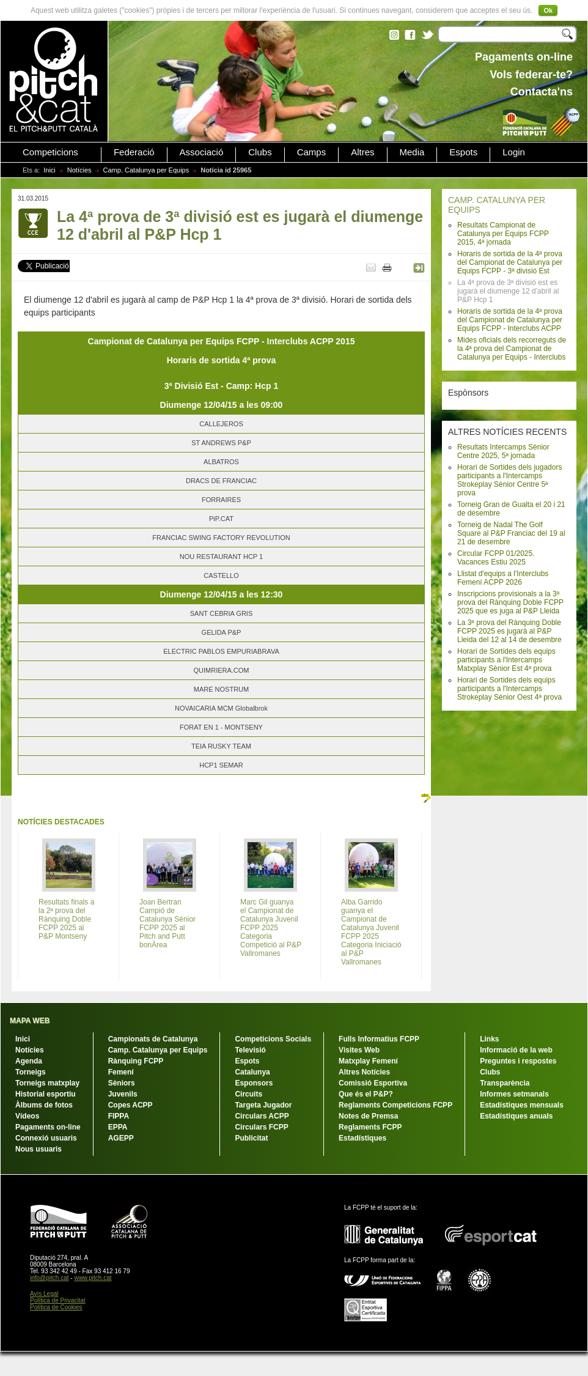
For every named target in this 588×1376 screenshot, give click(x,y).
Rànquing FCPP (136, 1061)
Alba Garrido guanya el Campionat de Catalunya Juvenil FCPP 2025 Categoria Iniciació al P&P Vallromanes (371, 932)
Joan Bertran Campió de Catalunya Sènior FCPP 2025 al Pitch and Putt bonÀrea (167, 923)
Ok (548, 10)
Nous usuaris (38, 1149)
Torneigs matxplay (47, 1083)
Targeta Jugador (263, 1105)
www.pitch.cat (92, 1277)
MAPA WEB (30, 1020)
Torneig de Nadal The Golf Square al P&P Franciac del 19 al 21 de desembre (511, 533)
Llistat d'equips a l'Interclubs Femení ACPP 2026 (502, 577)
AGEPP (121, 1138)
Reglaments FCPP (370, 1127)
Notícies (79, 170)
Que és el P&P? (366, 1094)
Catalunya (252, 1072)
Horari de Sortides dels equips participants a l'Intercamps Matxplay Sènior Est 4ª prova (506, 660)
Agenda (28, 1061)
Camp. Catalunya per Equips (146, 170)
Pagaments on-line (48, 1127)
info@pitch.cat (49, 1277)
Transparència (504, 1083)
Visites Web (359, 1050)
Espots (463, 152)
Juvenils (123, 1094)
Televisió (250, 1050)
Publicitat (251, 1138)
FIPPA (118, 1116)
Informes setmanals (514, 1094)
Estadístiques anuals (516, 1116)
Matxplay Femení (368, 1061)
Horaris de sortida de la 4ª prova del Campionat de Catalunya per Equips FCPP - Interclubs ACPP (509, 320)
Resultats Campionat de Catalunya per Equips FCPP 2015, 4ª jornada (503, 233)
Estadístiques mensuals (522, 1105)
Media (412, 152)
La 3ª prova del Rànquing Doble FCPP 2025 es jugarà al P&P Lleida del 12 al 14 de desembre (509, 631)
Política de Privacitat (58, 1300)
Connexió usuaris (46, 1138)
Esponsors (254, 1083)
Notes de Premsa (368, 1116)
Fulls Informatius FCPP (379, 1039)
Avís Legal (44, 1293)
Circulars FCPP (261, 1127)
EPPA (118, 1127)
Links (489, 1039)
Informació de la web (516, 1050)
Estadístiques (362, 1138)
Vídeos (27, 1116)
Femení (121, 1072)
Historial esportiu (45, 1094)
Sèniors (121, 1083)
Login (513, 152)
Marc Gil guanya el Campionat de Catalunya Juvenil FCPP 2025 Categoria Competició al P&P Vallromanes (270, 928)
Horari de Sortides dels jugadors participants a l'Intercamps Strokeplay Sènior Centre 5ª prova (509, 480)
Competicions (50, 152)
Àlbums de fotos (44, 1105)
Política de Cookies (56, 1307)
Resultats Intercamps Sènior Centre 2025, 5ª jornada (503, 451)
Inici (49, 170)
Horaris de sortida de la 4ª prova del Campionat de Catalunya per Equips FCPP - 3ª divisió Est (509, 262)
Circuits (248, 1094)
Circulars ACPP (261, 1116)
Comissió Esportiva (373, 1083)
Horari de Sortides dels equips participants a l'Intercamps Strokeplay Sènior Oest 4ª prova (509, 688)
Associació (202, 152)
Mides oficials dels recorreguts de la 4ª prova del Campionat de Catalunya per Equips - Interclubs (511, 348)
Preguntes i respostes (518, 1061)
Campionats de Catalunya (153, 1039)
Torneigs (30, 1072)
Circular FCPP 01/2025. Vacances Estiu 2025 (496, 557)
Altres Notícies (364, 1072)
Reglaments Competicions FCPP (395, 1105)
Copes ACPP (130, 1105)
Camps (311, 152)
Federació (134, 152)
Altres (362, 152)
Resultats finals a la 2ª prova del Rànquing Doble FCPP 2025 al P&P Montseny (66, 919)
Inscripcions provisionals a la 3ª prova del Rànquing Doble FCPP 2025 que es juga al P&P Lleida (510, 602)
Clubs (259, 152)
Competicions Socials (273, 1039)
